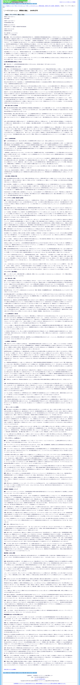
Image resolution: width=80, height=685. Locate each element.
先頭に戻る (6, 669)
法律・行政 (35, 3)
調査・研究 (24, 3)
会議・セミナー (29, 3)
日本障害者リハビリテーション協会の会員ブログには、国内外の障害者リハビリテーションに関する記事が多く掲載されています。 (40, 683)
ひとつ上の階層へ (12, 669)
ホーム (4, 3)
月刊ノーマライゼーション (20, 5)
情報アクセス (8, 3)
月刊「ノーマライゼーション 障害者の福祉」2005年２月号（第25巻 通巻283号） (43, 5)
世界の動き (13, 3)
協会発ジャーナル (19, 3)
